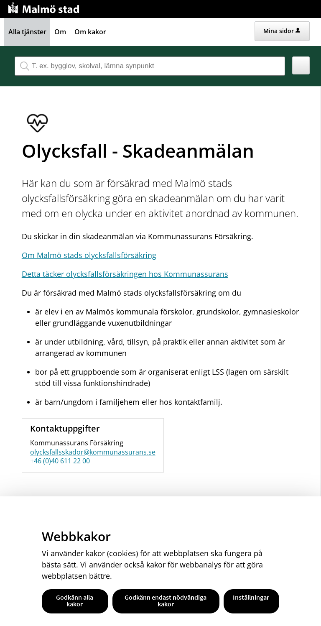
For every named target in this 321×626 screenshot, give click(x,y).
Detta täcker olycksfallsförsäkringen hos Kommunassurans (125, 274)
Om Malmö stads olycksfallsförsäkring (89, 255)
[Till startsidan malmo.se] (45, 7)
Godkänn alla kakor (74, 600)
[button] (301, 65)
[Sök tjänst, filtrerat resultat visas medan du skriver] (150, 66)
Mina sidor (281, 31)
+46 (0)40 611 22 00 (60, 460)
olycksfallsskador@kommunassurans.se (92, 452)
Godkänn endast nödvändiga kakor (165, 600)
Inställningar (251, 597)
